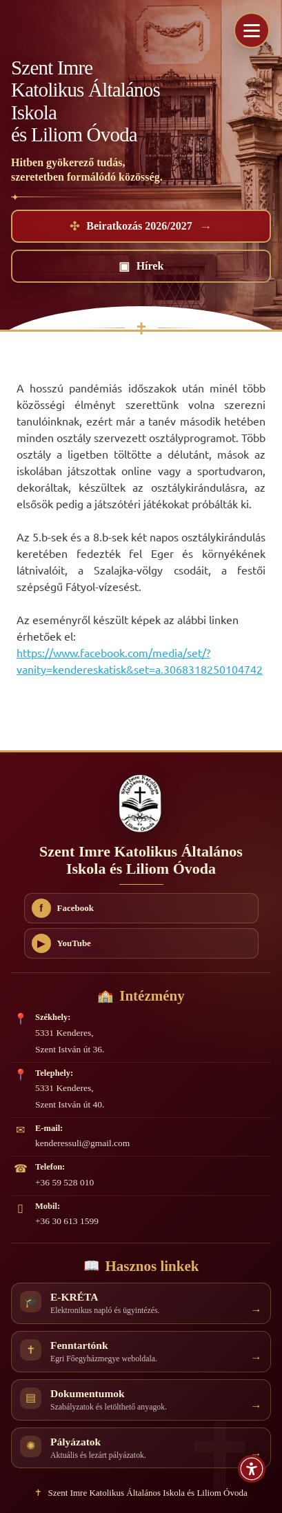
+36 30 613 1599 (67, 1221)
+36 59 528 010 (64, 1182)
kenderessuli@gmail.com (82, 1143)
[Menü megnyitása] (252, 30)
